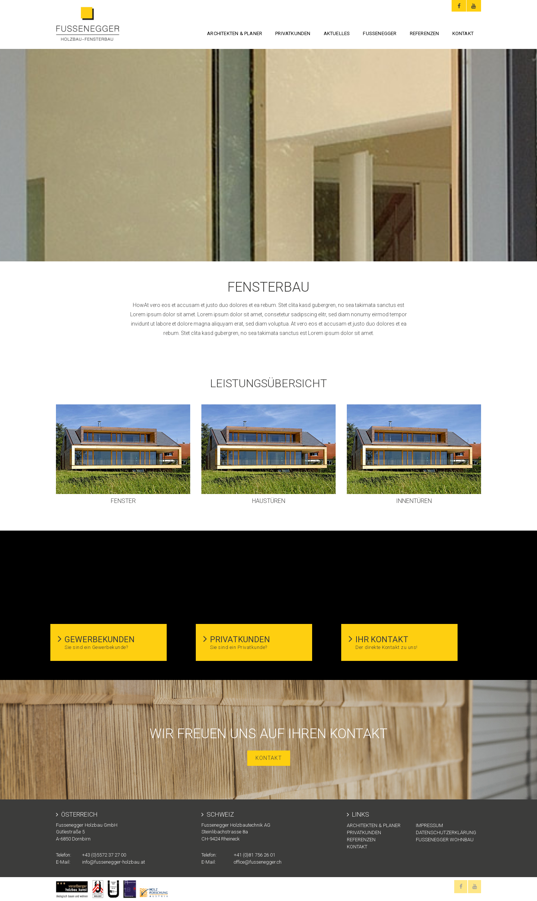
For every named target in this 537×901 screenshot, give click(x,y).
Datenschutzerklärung (446, 832)
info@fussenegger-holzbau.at (113, 862)
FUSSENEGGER (379, 33)
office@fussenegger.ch (258, 862)
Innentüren (414, 500)
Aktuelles (337, 33)
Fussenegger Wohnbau (445, 839)
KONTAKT (463, 33)
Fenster (123, 500)
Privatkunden (292, 33)
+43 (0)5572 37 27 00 (104, 855)
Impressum (429, 825)
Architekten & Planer (234, 33)
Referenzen (424, 33)
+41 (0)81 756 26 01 (254, 855)
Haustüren (268, 500)
